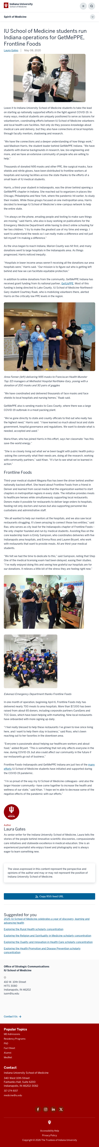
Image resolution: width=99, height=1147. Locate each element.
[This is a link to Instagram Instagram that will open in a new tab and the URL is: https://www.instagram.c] (45, 1111)
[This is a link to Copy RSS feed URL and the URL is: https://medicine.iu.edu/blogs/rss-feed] (49, 896)
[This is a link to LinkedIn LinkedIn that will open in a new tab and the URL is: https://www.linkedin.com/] (53, 1111)
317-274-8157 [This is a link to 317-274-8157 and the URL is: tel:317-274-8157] (11, 1090)
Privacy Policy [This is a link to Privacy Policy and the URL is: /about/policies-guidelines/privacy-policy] (49, 1135)
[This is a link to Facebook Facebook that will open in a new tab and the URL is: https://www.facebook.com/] (38, 1111)
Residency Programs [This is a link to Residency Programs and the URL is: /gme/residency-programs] (14, 1038)
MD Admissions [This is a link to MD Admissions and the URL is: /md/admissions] (12, 1034)
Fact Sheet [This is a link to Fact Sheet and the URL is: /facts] (9, 1048)
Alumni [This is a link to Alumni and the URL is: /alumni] (7, 1052)
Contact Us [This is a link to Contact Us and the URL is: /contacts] (10, 1016)
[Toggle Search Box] (91, 6)
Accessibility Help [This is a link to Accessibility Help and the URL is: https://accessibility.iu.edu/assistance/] (49, 1130)
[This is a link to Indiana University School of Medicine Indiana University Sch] (18, 5)
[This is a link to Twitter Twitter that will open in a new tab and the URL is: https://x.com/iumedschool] (61, 1111)
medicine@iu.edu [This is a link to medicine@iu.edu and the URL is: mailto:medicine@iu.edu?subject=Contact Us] (13, 1095)
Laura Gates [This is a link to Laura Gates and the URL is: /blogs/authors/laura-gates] (11, 50)
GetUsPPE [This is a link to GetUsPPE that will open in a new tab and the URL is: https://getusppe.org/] (67, 283)
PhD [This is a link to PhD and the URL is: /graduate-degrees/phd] (6, 1043)
